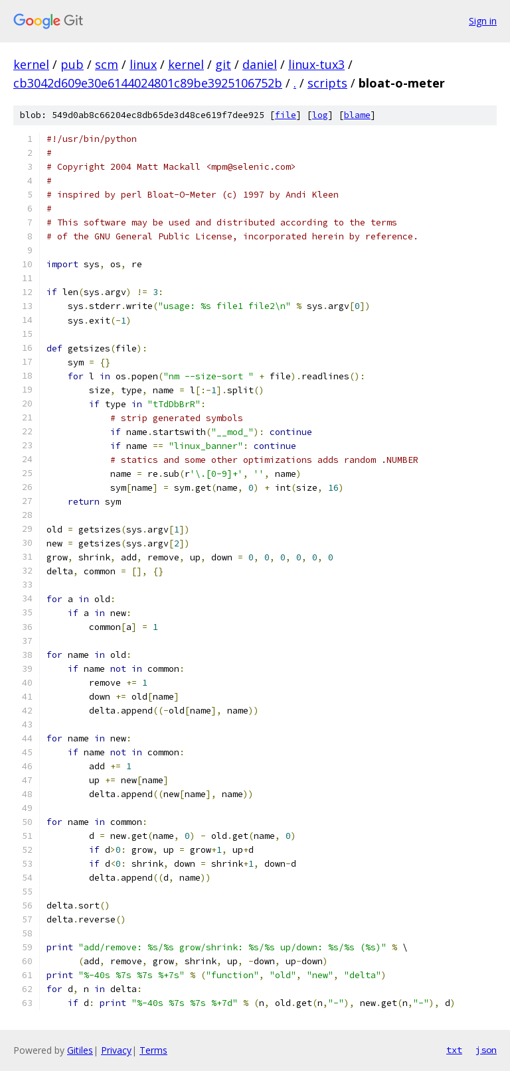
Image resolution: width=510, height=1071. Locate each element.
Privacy (116, 1050)
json (486, 1050)
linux (143, 64)
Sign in (483, 21)
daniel (259, 64)
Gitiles (80, 1050)
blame (357, 115)
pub (72, 64)
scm (106, 64)
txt (454, 1050)
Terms (153, 1050)
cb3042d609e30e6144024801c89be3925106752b (147, 83)
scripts (327, 83)
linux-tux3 (316, 64)
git (223, 64)
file (285, 115)
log (320, 115)
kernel (31, 64)
